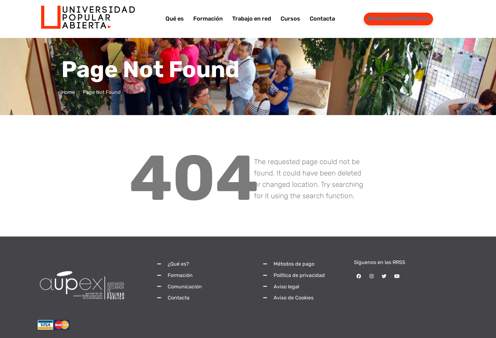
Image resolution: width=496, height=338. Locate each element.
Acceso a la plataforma (398, 18)
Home (68, 92)
